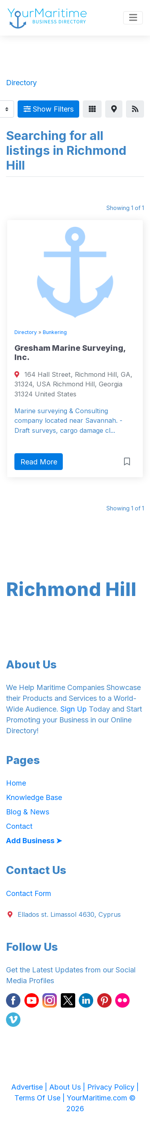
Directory (25, 332)
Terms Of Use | (40, 1098)
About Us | (68, 1087)
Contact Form (28, 893)
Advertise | (30, 1087)
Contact (19, 826)
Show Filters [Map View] (49, 109)
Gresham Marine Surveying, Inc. (70, 352)
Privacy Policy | (113, 1087)
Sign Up (73, 709)
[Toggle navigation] (133, 18)
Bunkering (55, 332)
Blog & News (27, 812)
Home (16, 783)
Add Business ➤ (34, 840)
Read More (38, 462)
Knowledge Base (34, 797)
